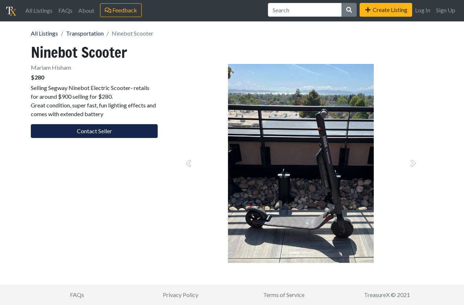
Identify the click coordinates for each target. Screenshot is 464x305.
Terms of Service (283, 294)
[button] (188, 163)
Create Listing (385, 9)
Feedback (121, 10)
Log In (422, 10)
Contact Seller (94, 130)
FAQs (65, 10)
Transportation (85, 33)
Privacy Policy (180, 294)
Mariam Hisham (51, 67)
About (86, 10)
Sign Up (445, 10)
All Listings (39, 10)
